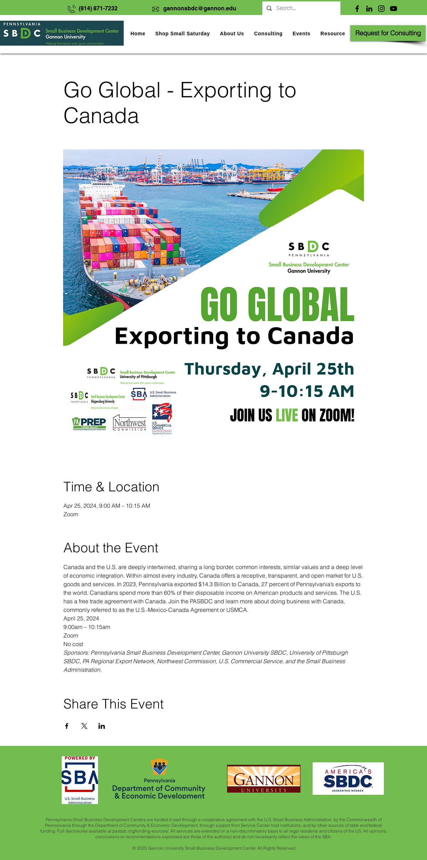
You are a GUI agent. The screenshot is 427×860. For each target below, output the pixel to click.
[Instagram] (381, 8)
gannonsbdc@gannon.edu (199, 8)
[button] (301, 33)
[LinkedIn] (369, 8)
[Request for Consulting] (388, 33)
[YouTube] (393, 8)
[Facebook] (357, 8)
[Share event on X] (84, 726)
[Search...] (300, 8)
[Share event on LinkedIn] (101, 726)
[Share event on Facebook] (66, 726)
